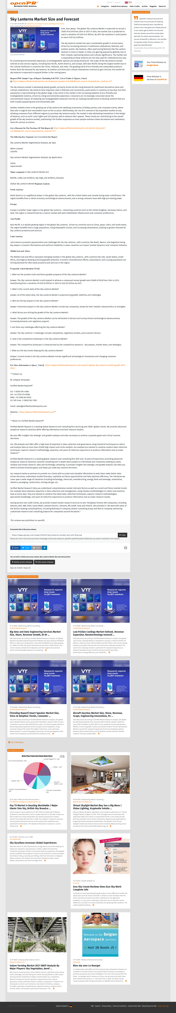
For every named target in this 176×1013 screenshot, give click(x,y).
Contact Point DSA (134, 1006)
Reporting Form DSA (149, 1006)
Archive (145, 6)
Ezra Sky (76, 883)
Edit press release (44, 562)
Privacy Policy (106, 1006)
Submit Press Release (119, 6)
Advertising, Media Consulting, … (30, 626)
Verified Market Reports (32, 26)
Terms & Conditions (120, 1006)
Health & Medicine (88, 881)
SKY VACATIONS (15, 839)
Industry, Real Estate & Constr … (29, 960)
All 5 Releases (15, 742)
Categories (105, 6)
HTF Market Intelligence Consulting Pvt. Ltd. (25, 802)
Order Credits (135, 6)
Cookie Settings (163, 1006)
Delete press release (22, 562)
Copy (122, 535)
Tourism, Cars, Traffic (26, 837)
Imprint (117, 2)
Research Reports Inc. (17, 962)
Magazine (153, 6)
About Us (162, 6)
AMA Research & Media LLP (82, 802)
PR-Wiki (110, 2)
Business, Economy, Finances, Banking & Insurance (46, 24)
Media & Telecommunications (28, 799)
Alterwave (76, 962)
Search (160, 3)
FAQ (92, 1006)
